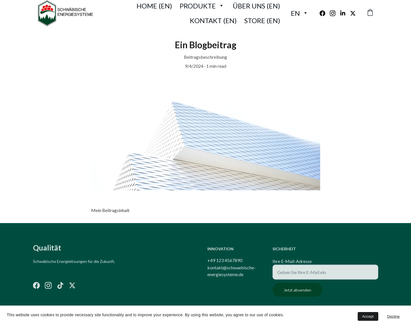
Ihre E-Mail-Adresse (292, 267)
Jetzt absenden (297, 295)
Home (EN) (154, 6)
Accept (368, 316)
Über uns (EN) (256, 6)
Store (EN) (262, 20)
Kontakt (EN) (213, 20)
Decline (393, 316)
